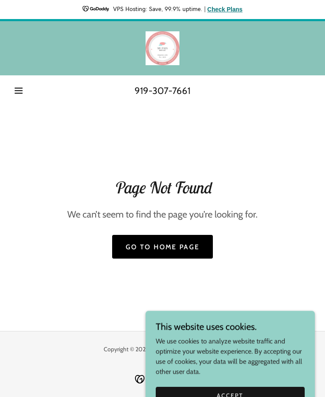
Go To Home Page (162, 247)
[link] (162, 48)
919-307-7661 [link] (162, 90)
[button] (18, 90)
